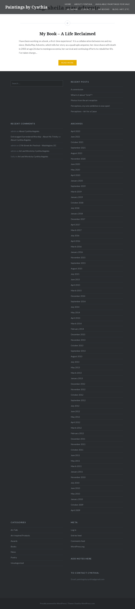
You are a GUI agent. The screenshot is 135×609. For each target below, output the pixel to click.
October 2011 (77, 450)
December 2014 (78, 296)
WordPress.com (88, 603)
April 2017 (75, 224)
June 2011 (75, 455)
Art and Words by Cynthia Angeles (34, 151)
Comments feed (78, 541)
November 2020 (78, 159)
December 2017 (78, 219)
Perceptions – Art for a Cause (84, 111)
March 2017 (76, 230)
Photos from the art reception (84, 100)
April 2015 (75, 285)
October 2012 (77, 395)
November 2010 (78, 477)
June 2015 (75, 279)
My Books (103, 9)
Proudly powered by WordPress (53, 603)
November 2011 (78, 444)
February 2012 (77, 433)
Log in (73, 530)
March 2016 (76, 246)
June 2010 (75, 488)
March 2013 (76, 373)
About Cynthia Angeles (29, 131)
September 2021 (78, 147)
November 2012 (78, 389)
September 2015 (78, 263)
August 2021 (76, 153)
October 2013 (77, 345)
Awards (14, 541)
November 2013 (78, 340)
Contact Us (88, 9)
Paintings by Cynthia (26, 7)
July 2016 (75, 235)
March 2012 (76, 428)
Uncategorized (17, 563)
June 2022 (75, 136)
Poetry (14, 557)
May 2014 (75, 312)
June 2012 (75, 411)
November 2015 (78, 257)
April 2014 (75, 318)
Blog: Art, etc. (121, 9)
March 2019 (76, 191)
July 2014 (75, 307)
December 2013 (78, 334)
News (13, 552)
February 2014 (77, 329)
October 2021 (77, 142)
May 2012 (75, 417)
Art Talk (14, 530)
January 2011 (77, 472)
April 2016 (75, 241)
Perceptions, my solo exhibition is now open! (90, 106)
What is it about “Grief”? (81, 95)
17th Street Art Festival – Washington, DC (37, 145)
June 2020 (75, 164)
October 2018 (77, 202)
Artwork (72, 9)
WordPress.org (78, 546)
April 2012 (75, 422)
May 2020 (75, 169)
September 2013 (78, 351)
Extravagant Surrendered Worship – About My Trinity (34, 136)
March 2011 (76, 466)
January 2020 (77, 181)
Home (68, 4)
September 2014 (78, 301)
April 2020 (75, 175)
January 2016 (77, 252)
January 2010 (77, 499)
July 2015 (75, 274)
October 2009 (77, 505)
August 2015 (76, 268)
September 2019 (78, 186)
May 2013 (75, 367)
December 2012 (78, 384)
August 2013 (76, 356)
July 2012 (75, 406)
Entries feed (76, 535)
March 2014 (76, 323)
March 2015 (76, 290)
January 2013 (77, 378)
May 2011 (75, 461)
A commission (77, 89)
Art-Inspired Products (20, 535)
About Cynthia (83, 4)
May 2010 (75, 493)
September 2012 (78, 400)
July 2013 (75, 362)
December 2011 (78, 439)
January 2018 (77, 213)
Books (13, 546)
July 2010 (75, 483)
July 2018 (75, 208)
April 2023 (75, 131)
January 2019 (77, 197)
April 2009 (75, 510)
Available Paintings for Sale (112, 4)
